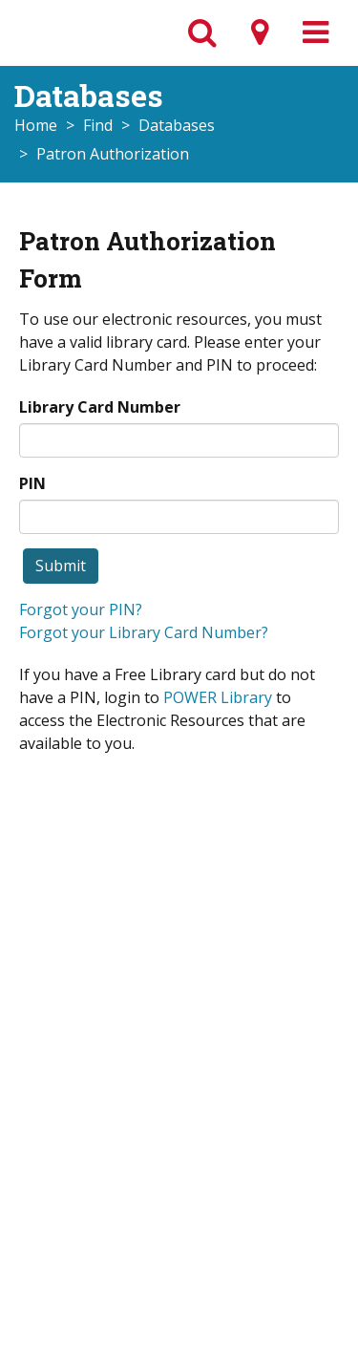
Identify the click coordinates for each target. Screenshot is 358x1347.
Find (98, 125)
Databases (176, 125)
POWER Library (217, 697)
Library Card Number (99, 406)
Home (35, 125)
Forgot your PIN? (80, 609)
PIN (32, 483)
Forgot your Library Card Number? (143, 632)
